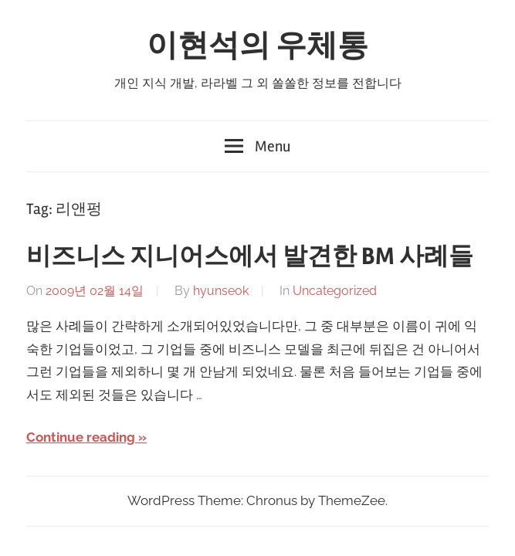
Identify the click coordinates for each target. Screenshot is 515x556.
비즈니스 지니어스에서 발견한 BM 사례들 (249, 256)
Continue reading (80, 437)
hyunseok (221, 290)
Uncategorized (335, 290)
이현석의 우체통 (257, 46)
